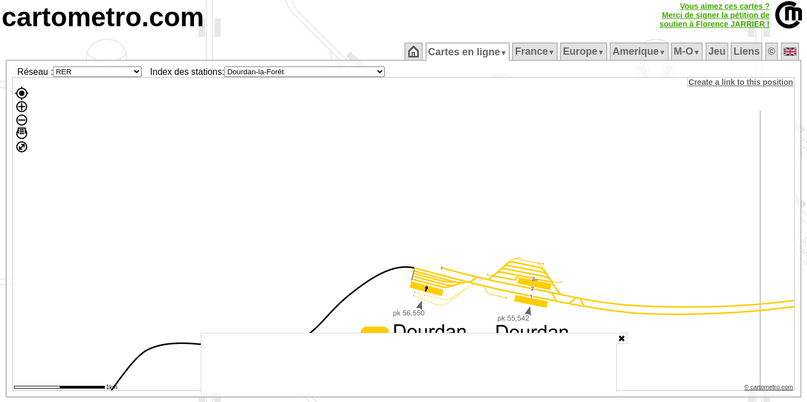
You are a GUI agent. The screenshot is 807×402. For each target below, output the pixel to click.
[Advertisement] (409, 363)
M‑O (688, 51)
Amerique (639, 51)
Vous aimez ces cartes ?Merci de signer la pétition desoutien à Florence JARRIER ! (714, 15)
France (535, 51)
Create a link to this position (741, 82)
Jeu (717, 51)
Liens (747, 51)
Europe (584, 51)
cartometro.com (103, 17)
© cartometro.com (769, 388)
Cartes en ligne (468, 52)
